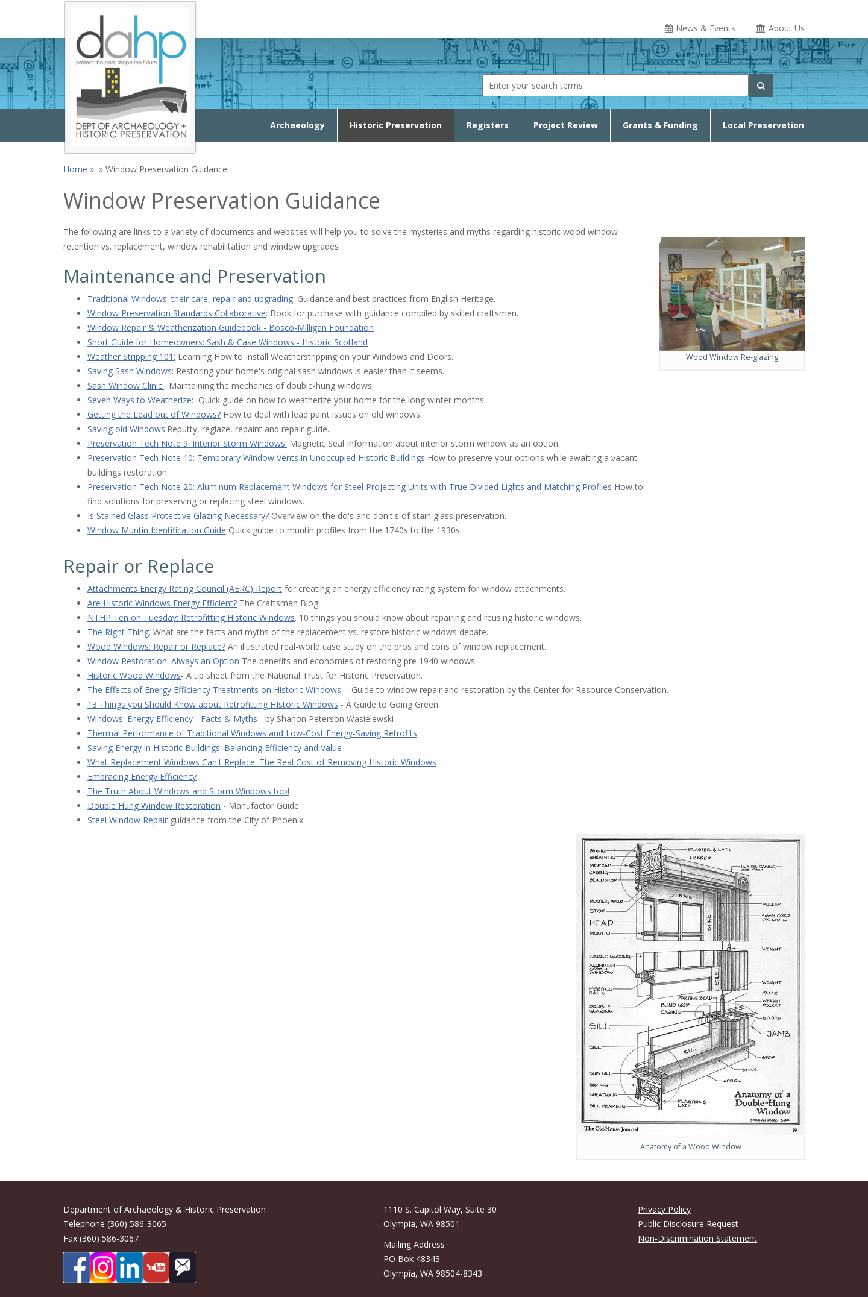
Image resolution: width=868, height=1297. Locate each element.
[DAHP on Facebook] (76, 1267)
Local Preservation (763, 125)
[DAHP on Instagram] (103, 1267)
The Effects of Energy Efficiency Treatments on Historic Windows (214, 690)
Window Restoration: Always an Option (163, 661)
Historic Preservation (396, 125)
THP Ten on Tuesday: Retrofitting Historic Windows (194, 617)
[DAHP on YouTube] (156, 1267)
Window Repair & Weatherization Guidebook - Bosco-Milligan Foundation (230, 327)
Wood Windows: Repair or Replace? (156, 646)
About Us (787, 28)
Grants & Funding (660, 125)
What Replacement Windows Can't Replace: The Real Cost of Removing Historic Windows (261, 762)
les (606, 486)
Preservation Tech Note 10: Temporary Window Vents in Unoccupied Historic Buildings (256, 457)
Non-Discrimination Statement (697, 1238)
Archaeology (297, 125)
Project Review (565, 125)
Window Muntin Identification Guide (156, 530)
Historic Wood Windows (134, 675)
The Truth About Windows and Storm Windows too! (188, 791)
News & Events (705, 28)
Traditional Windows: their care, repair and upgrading (190, 298)
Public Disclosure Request (688, 1223)
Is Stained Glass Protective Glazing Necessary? (178, 515)
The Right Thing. (119, 632)
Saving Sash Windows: (130, 371)
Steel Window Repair (127, 820)
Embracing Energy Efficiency (142, 776)
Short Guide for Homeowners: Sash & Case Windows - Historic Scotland (227, 342)
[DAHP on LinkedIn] (129, 1267)
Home (75, 169)
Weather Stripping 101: (131, 356)
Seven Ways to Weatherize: (140, 400)
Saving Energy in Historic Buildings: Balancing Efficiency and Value (214, 747)
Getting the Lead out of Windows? (154, 414)
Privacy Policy (664, 1209)
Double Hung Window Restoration (154, 805)
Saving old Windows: (127, 429)
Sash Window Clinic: (125, 385)
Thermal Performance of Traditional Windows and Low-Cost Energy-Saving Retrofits (252, 733)
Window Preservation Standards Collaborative (176, 313)
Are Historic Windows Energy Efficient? (162, 603)
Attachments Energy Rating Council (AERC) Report (184, 588)
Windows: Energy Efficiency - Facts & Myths (172, 718)
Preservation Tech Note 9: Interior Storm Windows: (187, 443)
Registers (488, 125)
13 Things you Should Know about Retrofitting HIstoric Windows (212, 704)
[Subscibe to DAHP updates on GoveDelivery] (182, 1267)
